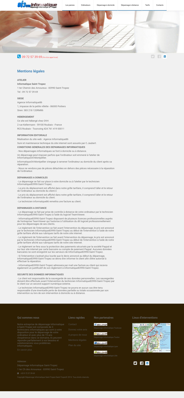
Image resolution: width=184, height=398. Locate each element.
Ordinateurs (85, 5)
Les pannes (69, 5)
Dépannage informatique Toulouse (107, 328)
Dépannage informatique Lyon (106, 346)
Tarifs (147, 5)
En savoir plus (24, 349)
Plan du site (74, 345)
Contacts (159, 5)
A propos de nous (77, 334)
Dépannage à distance (130, 5)
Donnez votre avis (77, 329)
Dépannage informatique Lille (105, 356)
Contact (72, 324)
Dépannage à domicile (105, 5)
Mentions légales (77, 340)
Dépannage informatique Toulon (106, 337)
